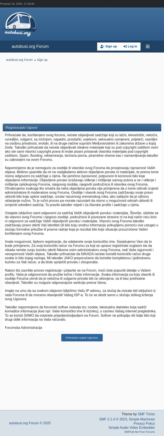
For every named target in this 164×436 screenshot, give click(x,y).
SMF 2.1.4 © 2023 (113, 419)
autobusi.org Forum (30, 46)
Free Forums (147, 431)
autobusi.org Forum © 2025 (30, 423)
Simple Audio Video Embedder (132, 427)
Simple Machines (142, 419)
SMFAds (129, 431)
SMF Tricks (146, 414)
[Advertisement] (82, 93)
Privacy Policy (144, 423)
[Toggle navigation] (147, 46)
